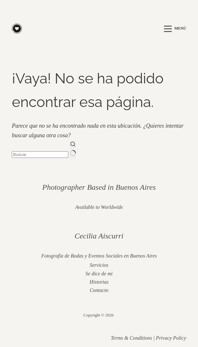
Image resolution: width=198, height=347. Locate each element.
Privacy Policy (171, 338)
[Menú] (175, 29)
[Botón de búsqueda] (73, 149)
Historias (99, 282)
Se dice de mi (99, 273)
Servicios (99, 265)
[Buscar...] (40, 154)
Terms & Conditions (131, 338)
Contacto (99, 290)
